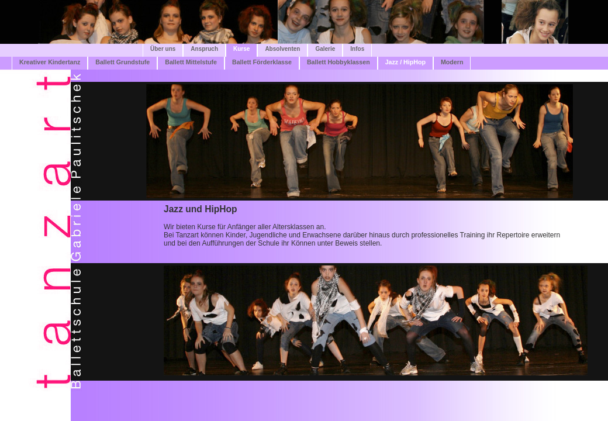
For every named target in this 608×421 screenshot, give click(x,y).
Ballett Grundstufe (122, 61)
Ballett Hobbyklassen (338, 61)
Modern (452, 61)
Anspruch (204, 49)
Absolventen (282, 49)
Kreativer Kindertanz (49, 61)
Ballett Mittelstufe (191, 61)
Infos (357, 49)
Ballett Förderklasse (262, 61)
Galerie (325, 49)
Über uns (162, 49)
